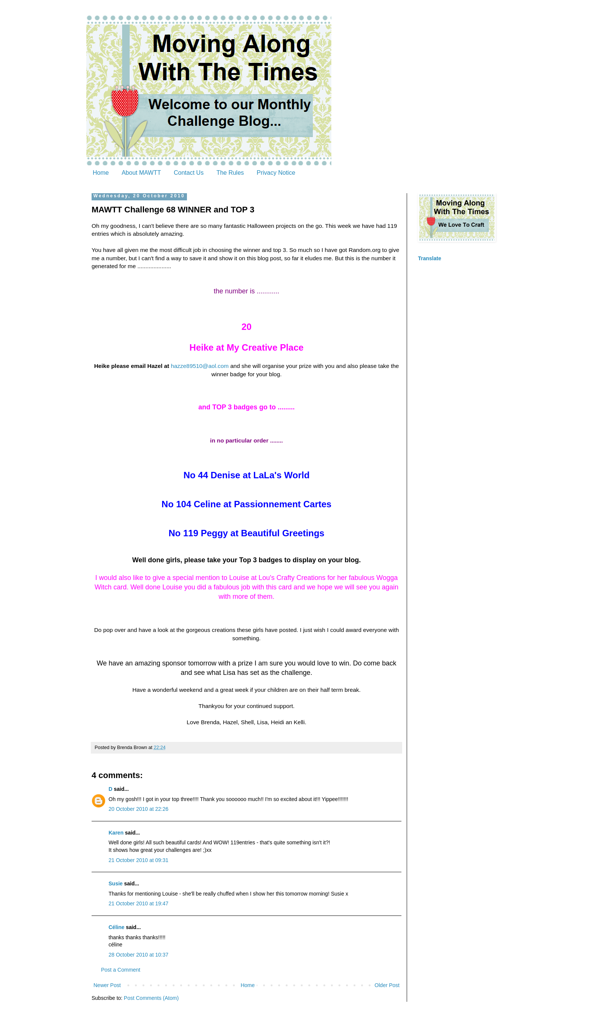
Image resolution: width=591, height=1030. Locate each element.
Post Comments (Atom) (151, 998)
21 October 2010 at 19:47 (138, 903)
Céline (116, 927)
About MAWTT (141, 172)
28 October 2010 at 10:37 (138, 955)
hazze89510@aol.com (199, 366)
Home (101, 172)
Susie (115, 883)
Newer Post (107, 985)
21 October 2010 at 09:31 (138, 860)
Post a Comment (120, 970)
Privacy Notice (276, 172)
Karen (116, 833)
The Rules (230, 172)
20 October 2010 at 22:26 (138, 809)
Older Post (387, 985)
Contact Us (189, 172)
